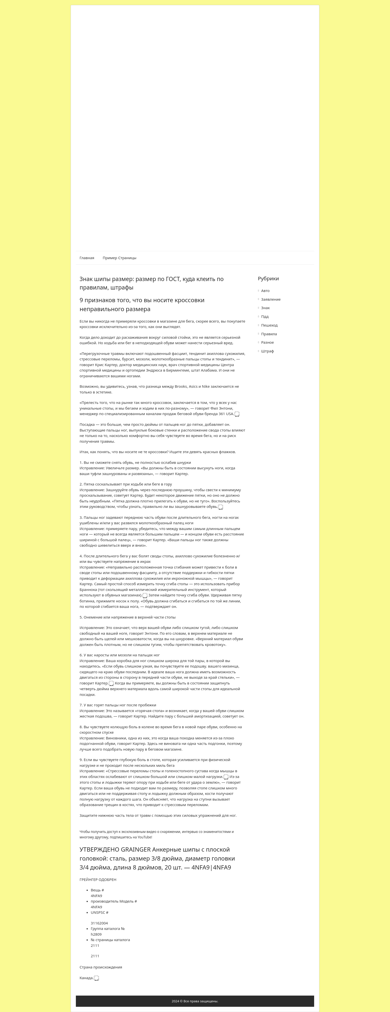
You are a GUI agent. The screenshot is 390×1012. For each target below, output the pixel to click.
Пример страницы (119, 257)
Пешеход (269, 325)
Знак (265, 307)
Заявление (271, 299)
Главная (87, 257)
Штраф (267, 350)
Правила (269, 333)
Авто (265, 290)
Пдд (265, 316)
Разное (267, 342)
